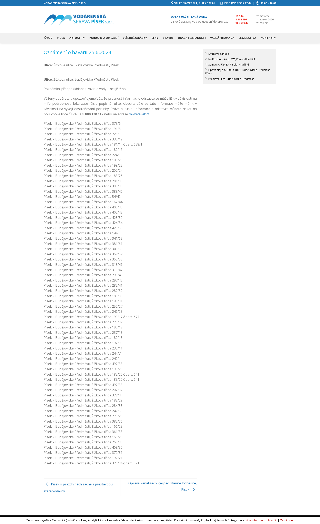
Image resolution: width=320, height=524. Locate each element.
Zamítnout (287, 520)
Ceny (154, 38)
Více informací (255, 520)
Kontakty (268, 38)
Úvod (48, 38)
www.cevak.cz (139, 114)
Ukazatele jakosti (192, 38)
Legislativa (247, 38)
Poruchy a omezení (103, 38)
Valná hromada (222, 38)
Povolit (272, 520)
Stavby (168, 38)
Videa (61, 38)
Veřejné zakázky (135, 38)
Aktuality (77, 38)
